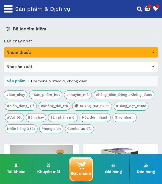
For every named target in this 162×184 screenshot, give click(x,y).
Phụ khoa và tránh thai (26, 107)
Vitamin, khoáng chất (25, 136)
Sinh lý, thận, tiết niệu (25, 93)
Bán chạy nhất (18, 41)
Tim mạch (14, 100)
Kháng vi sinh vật (21, 114)
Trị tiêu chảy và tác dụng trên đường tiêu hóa (48, 78)
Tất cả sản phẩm (20, 64)
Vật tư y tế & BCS (21, 128)
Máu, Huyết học (19, 71)
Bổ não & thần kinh (23, 86)
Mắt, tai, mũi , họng (23, 121)
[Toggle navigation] (8, 9)
